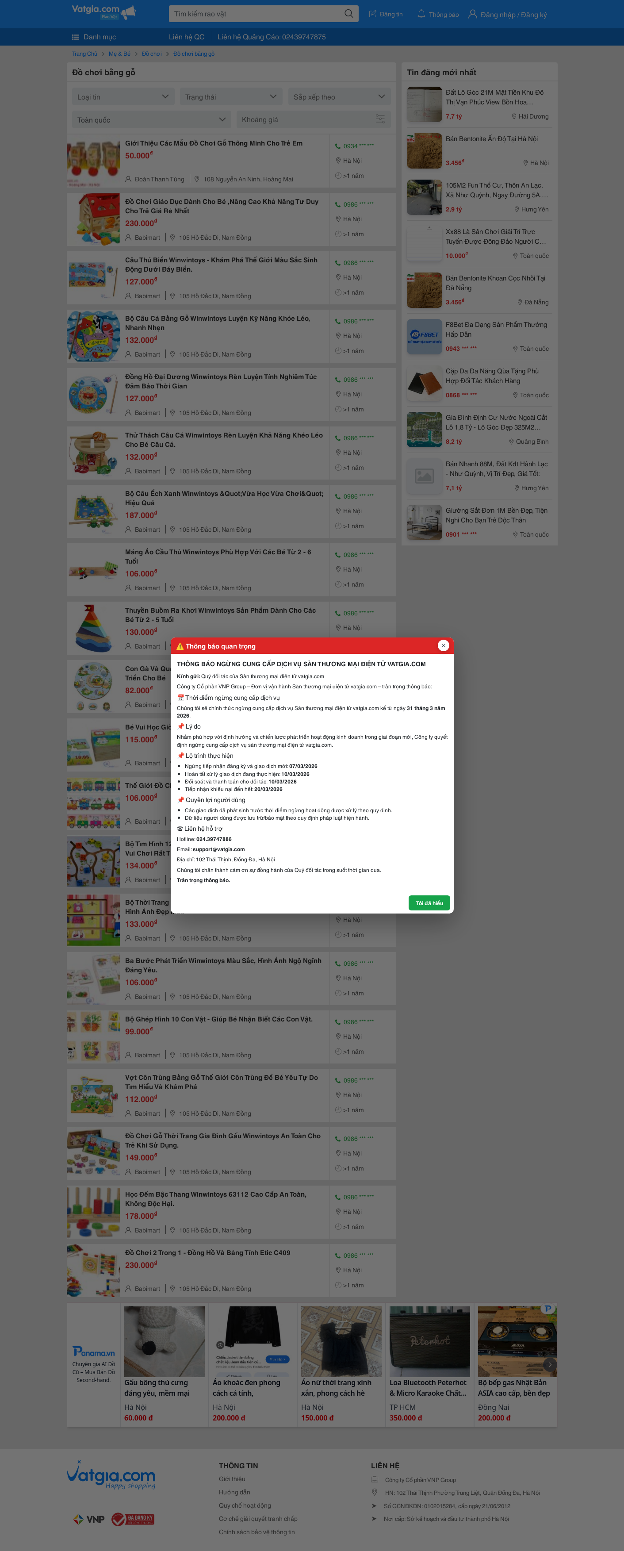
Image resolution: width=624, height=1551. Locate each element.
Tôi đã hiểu (429, 902)
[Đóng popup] (443, 645)
